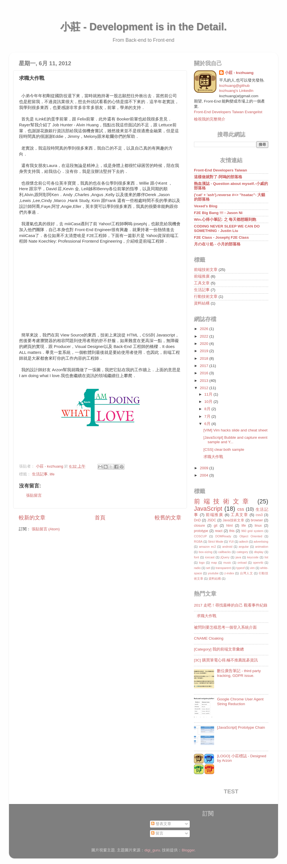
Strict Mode (215, 541)
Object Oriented (250, 536)
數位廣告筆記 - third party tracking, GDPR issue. (239, 673)
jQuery (225, 557)
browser (257, 520)
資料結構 (202, 303)
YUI (231, 541)
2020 (204, 344)
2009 (204, 468)
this (232, 531)
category (242, 552)
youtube (213, 573)
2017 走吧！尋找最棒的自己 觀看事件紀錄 (230, 605)
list (266, 557)
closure (199, 526)
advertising (261, 541)
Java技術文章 (233, 520)
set (208, 568)
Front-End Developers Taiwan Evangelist (228, 112)
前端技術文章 (205, 270)
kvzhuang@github (234, 85)
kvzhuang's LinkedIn (236, 91)
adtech (243, 541)
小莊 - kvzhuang (239, 73)
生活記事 (40, 474)
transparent (223, 568)
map (214, 562)
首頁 (100, 518)
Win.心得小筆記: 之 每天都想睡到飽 (225, 219)
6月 (207, 424)
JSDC (211, 520)
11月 (209, 394)
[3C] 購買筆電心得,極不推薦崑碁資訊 (226, 660)
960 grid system (252, 531)
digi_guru (152, 850)
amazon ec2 (207, 546)
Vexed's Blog (205, 206)
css (240, 509)
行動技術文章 (205, 296)
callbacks (224, 552)
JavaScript (208, 508)
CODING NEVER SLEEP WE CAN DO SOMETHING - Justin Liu (227, 228)
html (229, 526)
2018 (204, 358)
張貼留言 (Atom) (46, 529)
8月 (207, 409)
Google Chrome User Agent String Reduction (240, 701)
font (196, 557)
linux (258, 526)
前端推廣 (202, 276)
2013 (204, 380)
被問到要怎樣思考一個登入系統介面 (225, 627)
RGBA (198, 541)
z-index (229, 573)
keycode (252, 557)
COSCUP (200, 536)
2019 (204, 351)
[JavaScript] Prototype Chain (241, 727)
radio (197, 568)
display (258, 552)
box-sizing (205, 552)
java (238, 557)
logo (202, 562)
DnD (197, 520)
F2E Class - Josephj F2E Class (221, 237)
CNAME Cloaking (208, 638)
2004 (204, 475)
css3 (259, 515)
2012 (204, 388)
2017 (204, 366)
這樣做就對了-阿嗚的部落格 (218, 177)
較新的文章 (32, 518)
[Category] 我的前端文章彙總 (219, 649)
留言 (157, 833)
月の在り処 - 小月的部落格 (217, 244)
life (52, 474)
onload (241, 562)
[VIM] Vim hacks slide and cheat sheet (235, 430)
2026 (204, 329)
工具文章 (202, 283)
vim (252, 568)
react (219, 531)
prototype (201, 531)
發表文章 (161, 824)
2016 (204, 373)
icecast (210, 557)
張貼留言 (34, 495)
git (215, 526)
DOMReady (223, 536)
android (227, 546)
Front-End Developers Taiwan (220, 170)
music (227, 562)
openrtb (258, 562)
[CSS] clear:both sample (223, 449)
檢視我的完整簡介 (209, 119)
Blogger (188, 850)
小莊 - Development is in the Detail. (143, 26)
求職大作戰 (213, 457)
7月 (207, 416)
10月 (209, 402)
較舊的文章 (168, 518)
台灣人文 (246, 573)
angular (244, 546)
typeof (240, 568)
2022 (204, 336)
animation (261, 546)
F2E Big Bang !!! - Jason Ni (218, 213)
